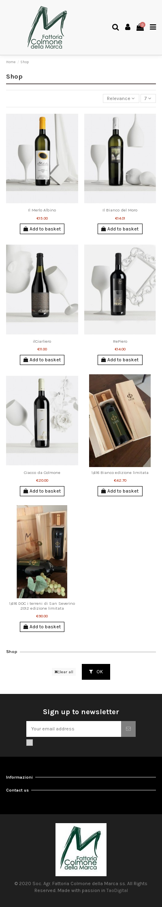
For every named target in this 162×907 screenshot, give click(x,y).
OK (96, 671)
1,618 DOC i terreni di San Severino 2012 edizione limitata (42, 606)
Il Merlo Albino (42, 210)
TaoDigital (117, 890)
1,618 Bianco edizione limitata (120, 472)
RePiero (120, 341)
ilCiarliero (42, 341)
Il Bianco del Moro (119, 210)
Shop (11, 651)
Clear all (63, 671)
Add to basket (42, 229)
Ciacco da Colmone (42, 472)
